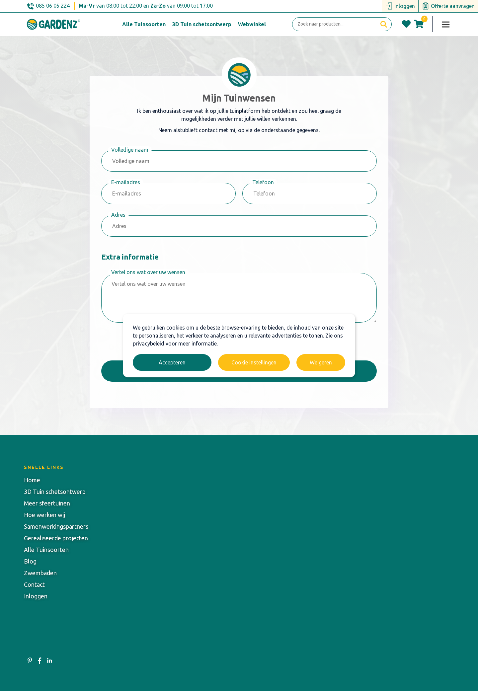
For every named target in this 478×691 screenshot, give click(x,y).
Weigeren (321, 362)
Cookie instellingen (254, 362)
